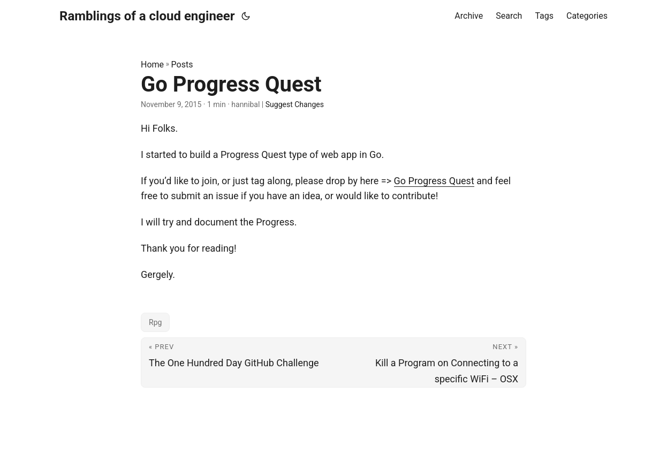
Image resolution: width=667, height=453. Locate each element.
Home (152, 64)
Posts (182, 64)
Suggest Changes (295, 104)
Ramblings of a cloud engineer (147, 16)
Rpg (155, 322)
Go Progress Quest (434, 180)
